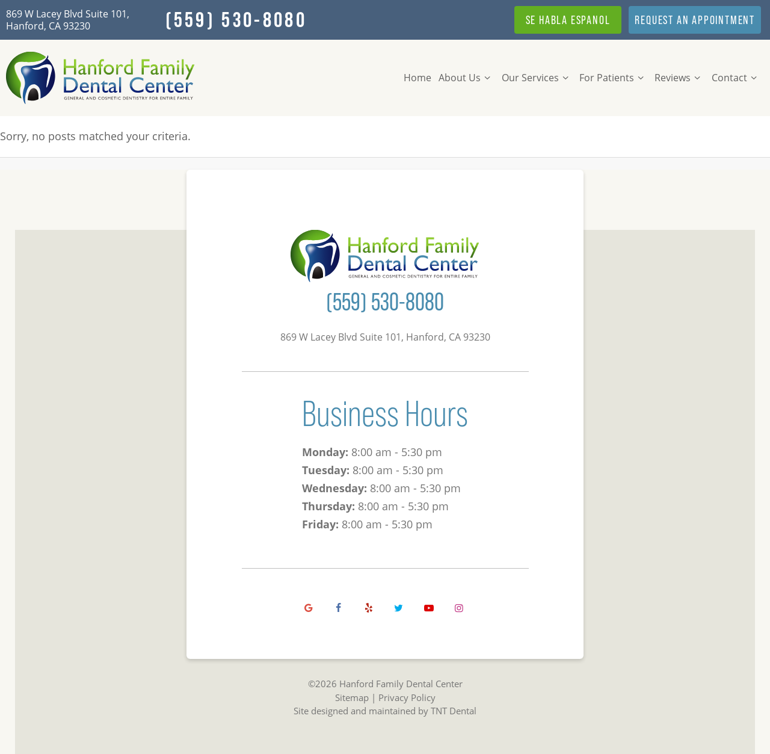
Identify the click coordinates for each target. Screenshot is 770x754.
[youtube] (429, 608)
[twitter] (399, 608)
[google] (309, 608)
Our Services (537, 78)
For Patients (613, 78)
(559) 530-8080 (236, 20)
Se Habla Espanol (568, 19)
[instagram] (459, 608)
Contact (736, 78)
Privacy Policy (407, 697)
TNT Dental (453, 711)
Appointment (695, 19)
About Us (466, 78)
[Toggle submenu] (487, 78)
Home (417, 77)
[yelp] (369, 608)
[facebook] (339, 608)
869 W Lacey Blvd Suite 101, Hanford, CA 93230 (67, 20)
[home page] (100, 78)
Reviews (679, 78)
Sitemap (352, 697)
